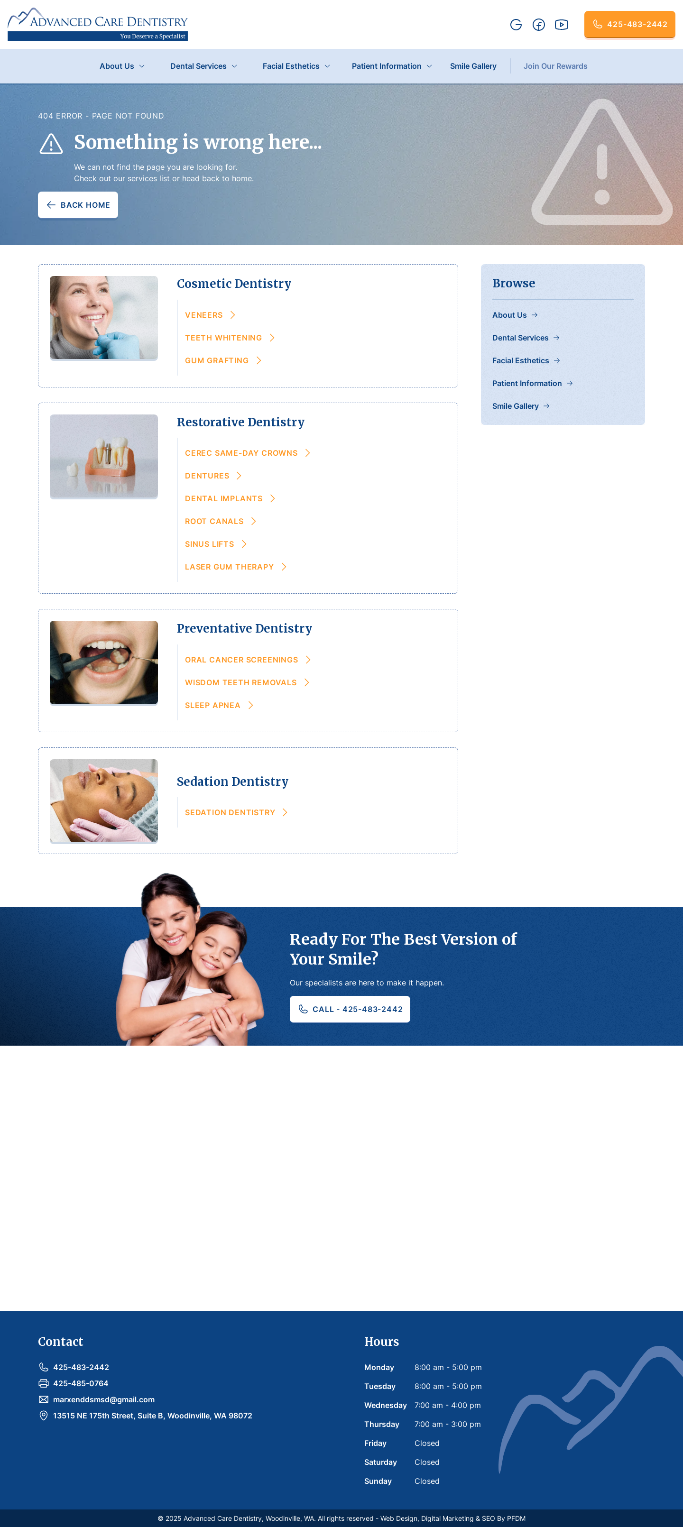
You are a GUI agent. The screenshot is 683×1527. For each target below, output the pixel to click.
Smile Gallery (473, 66)
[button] (122, 65)
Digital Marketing (447, 1518)
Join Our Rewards (556, 66)
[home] (98, 24)
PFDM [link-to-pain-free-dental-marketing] (516, 1518)
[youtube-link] (561, 24)
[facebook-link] (538, 24)
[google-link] (516, 24)
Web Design (398, 1518)
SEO (488, 1518)
